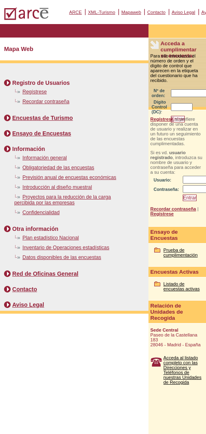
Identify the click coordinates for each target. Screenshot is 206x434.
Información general (44, 158)
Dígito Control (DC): (159, 107)
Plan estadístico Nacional (50, 238)
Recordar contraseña (45, 101)
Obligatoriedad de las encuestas (58, 167)
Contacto (156, 12)
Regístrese (34, 92)
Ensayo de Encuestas (41, 133)
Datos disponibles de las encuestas (61, 257)
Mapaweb (131, 12)
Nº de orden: (158, 93)
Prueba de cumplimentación (181, 252)
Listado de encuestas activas (182, 286)
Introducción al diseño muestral (57, 187)
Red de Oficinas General (45, 273)
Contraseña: (166, 189)
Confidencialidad (41, 212)
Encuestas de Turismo (42, 118)
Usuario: (162, 179)
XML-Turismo (101, 12)
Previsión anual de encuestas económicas (69, 177)
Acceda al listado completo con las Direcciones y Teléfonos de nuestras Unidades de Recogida (183, 370)
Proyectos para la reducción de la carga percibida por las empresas (62, 200)
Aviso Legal (183, 12)
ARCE (75, 12)
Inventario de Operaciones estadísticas (65, 247)
